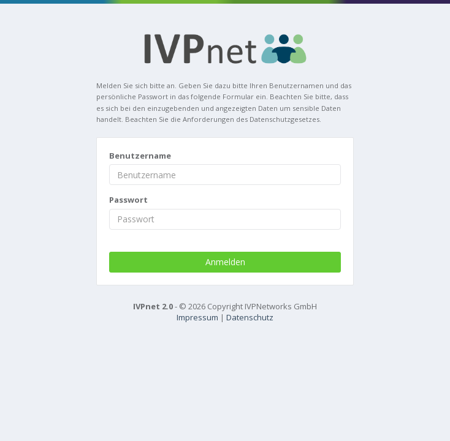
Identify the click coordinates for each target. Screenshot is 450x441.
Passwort (128, 199)
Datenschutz (249, 317)
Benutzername (140, 155)
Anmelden (225, 262)
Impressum (197, 317)
